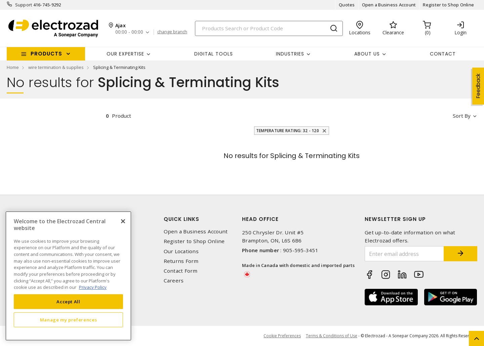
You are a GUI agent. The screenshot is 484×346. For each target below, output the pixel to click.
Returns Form (181, 261)
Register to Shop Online (448, 5)
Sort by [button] (462, 115)
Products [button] (46, 53)
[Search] (269, 28)
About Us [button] (367, 53)
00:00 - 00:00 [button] (129, 32)
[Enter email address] (404, 253)
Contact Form (181, 271)
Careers (174, 280)
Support (23, 5)
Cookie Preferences (282, 336)
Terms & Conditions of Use (331, 336)
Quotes (347, 5)
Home (13, 67)
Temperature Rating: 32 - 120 (288, 130)
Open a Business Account (389, 5)
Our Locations (181, 251)
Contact (443, 53)
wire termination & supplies (56, 67)
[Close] (123, 221)
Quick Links (181, 219)
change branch (172, 32)
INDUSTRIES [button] (290, 53)
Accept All (68, 302)
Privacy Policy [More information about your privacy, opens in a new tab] (93, 287)
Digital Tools (213, 53)
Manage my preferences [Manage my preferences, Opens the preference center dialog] (68, 320)
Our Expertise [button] (125, 53)
